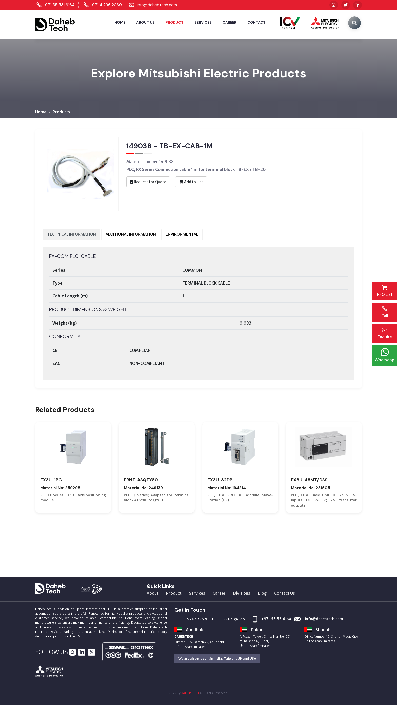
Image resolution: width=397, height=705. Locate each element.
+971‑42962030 (199, 619)
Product (175, 22)
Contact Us (284, 593)
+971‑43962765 (235, 619)
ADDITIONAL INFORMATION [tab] (131, 234)
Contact (256, 22)
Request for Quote (148, 181)
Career (229, 22)
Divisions (241, 593)
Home (119, 22)
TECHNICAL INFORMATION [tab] (71, 234)
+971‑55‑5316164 (276, 619)
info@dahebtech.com (157, 4)
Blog (262, 593)
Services (203, 22)
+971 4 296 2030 (106, 4)
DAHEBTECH (190, 693)
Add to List (191, 181)
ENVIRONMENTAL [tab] (182, 234)
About (152, 593)
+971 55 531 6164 (59, 4)
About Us (145, 22)
